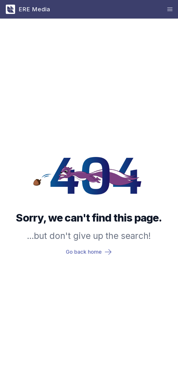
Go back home (89, 252)
